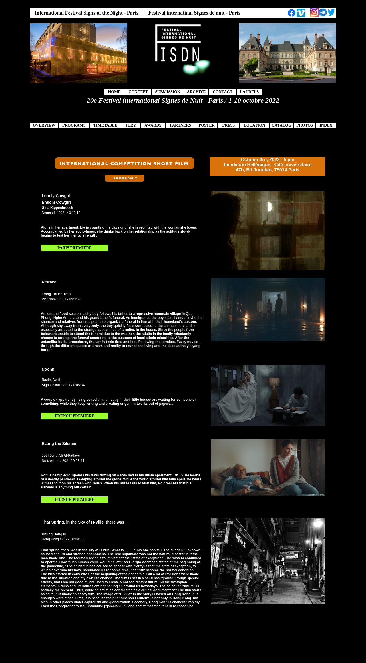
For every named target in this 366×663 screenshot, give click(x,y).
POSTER (207, 125)
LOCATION (254, 125)
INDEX (325, 125)
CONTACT (222, 92)
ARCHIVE (196, 92)
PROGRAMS (74, 125)
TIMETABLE (105, 125)
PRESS (228, 125)
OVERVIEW (44, 125)
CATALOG (281, 125)
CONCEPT (138, 92)
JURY (131, 125)
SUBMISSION (167, 92)
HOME (114, 92)
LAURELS (249, 92)
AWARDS (152, 125)
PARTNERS (180, 125)
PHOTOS (304, 125)
